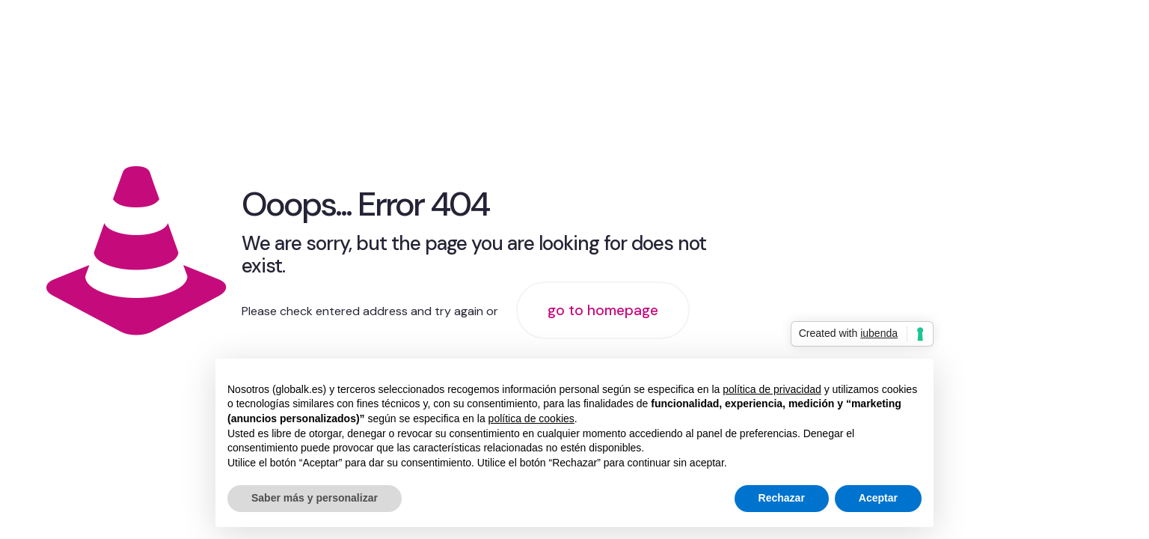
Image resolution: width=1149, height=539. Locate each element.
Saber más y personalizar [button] (314, 498)
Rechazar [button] (782, 498)
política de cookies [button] (531, 418)
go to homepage (603, 310)
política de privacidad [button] (772, 389)
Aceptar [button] (878, 498)
